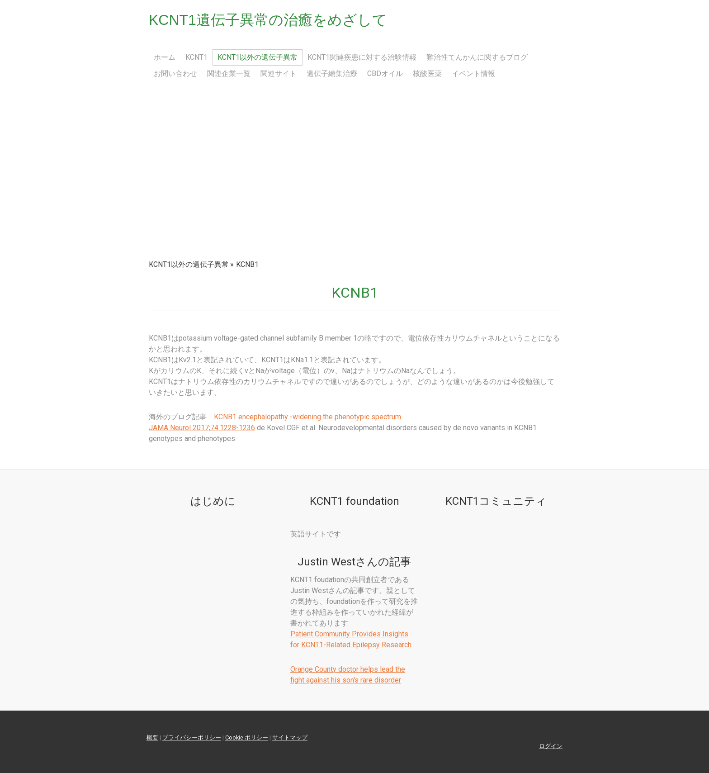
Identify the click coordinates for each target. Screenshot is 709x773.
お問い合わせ (175, 73)
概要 (152, 737)
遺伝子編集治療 (332, 73)
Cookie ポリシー (246, 737)
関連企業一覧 (229, 73)
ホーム (164, 57)
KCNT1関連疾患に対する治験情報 (361, 57)
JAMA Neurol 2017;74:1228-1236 (202, 427)
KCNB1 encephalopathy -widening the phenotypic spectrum (307, 417)
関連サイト (278, 73)
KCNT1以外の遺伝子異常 (257, 57)
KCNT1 (196, 57)
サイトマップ (289, 737)
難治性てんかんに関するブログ (477, 57)
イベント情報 (473, 73)
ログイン (550, 746)
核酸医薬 (427, 73)
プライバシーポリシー (191, 737)
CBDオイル (385, 73)
